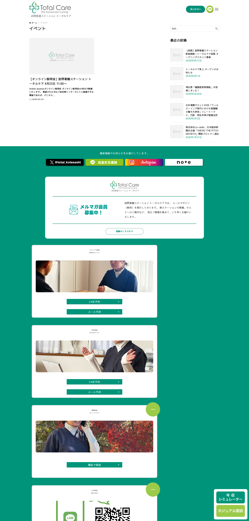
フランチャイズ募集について (174, 442)
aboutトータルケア (48, 463)
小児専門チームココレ (49, 442)
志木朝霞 (88, 389)
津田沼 (89, 382)
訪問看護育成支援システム (51, 477)
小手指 (67, 367)
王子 (119, 382)
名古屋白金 (86, 375)
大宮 (172, 367)
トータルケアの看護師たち (51, 446)
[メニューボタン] (216, 9)
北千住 (67, 375)
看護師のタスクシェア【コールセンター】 (59, 481)
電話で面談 (148, 297)
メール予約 (53, 301)
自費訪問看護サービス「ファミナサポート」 (181, 435)
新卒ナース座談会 (47, 488)
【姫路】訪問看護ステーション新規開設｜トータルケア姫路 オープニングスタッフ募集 (202, 54)
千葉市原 (149, 382)
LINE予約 (53, 293)
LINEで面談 (195, 297)
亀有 (132, 382)
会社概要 (164, 425)
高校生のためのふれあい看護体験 (114, 446)
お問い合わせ (166, 428)
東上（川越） (110, 389)
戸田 (139, 367)
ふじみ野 (122, 367)
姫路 (130, 389)
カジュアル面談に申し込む (124, 328)
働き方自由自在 (46, 470)
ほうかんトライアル (107, 435)
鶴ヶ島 (120, 375)
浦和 (166, 382)
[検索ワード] (195, 29)
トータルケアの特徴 (48, 439)
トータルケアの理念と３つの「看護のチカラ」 (58, 428)
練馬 (135, 375)
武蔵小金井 (70, 382)
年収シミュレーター (107, 439)
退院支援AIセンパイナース (173, 439)
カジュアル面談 (105, 428)
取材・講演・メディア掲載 (173, 432)
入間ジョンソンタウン (94, 367)
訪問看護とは (45, 435)
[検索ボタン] (216, 29)
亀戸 (149, 375)
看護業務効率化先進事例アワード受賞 (57, 484)
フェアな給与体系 (47, 474)
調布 (105, 375)
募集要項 (102, 425)
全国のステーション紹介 (109, 442)
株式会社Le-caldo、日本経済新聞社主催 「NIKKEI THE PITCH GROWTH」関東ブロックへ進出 (202, 130)
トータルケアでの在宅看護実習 (54, 491)
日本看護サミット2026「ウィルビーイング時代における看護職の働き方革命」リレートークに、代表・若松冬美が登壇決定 (202, 110)
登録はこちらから (124, 231)
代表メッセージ (43, 425)
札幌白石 (68, 389)
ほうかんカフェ (105, 432)
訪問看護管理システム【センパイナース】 (180, 446)
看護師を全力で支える (49, 467)
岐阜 (105, 382)
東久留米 (156, 367)
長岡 (163, 375)
